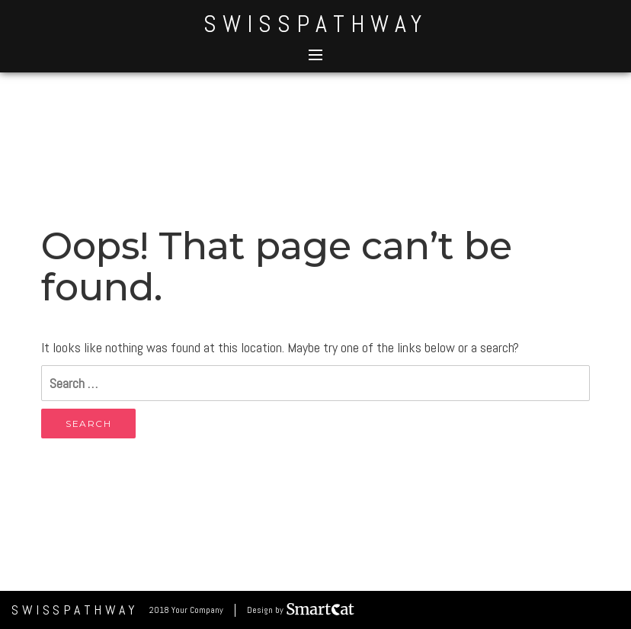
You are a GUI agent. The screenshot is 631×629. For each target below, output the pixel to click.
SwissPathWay (315, 23)
